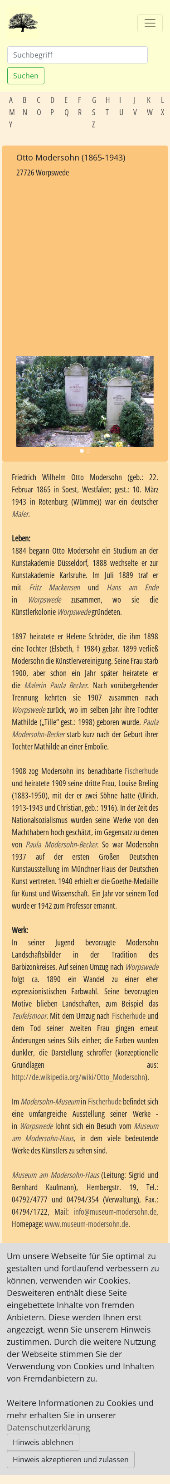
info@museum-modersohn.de (114, 1211)
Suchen (26, 76)
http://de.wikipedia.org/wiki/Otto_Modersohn (78, 1076)
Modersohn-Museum (49, 1101)
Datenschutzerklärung (48, 1427)
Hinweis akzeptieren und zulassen (71, 1460)
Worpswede (44, 599)
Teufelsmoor (29, 1015)
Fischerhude (141, 770)
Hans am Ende (132, 587)
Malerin (35, 685)
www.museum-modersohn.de (86, 1223)
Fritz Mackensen (54, 587)
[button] (26, 401)
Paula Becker (68, 685)
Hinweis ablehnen (43, 1442)
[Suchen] (77, 54)
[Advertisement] (85, 267)
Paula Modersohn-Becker (61, 844)
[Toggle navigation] (150, 23)
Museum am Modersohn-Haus (55, 1174)
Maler (20, 513)
